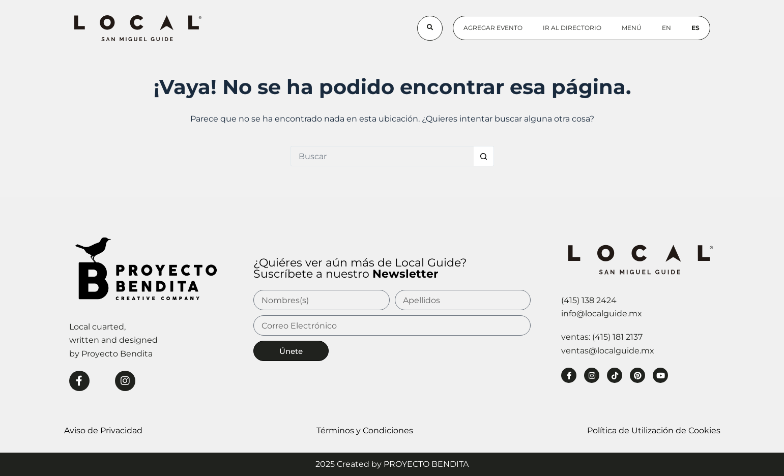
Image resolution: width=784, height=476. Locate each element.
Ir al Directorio (572, 28)
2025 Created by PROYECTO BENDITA (392, 464)
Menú (632, 28)
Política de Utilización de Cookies (653, 430)
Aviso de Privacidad (103, 430)
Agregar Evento (492, 28)
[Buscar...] (382, 156)
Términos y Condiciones (364, 430)
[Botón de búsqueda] (484, 156)
